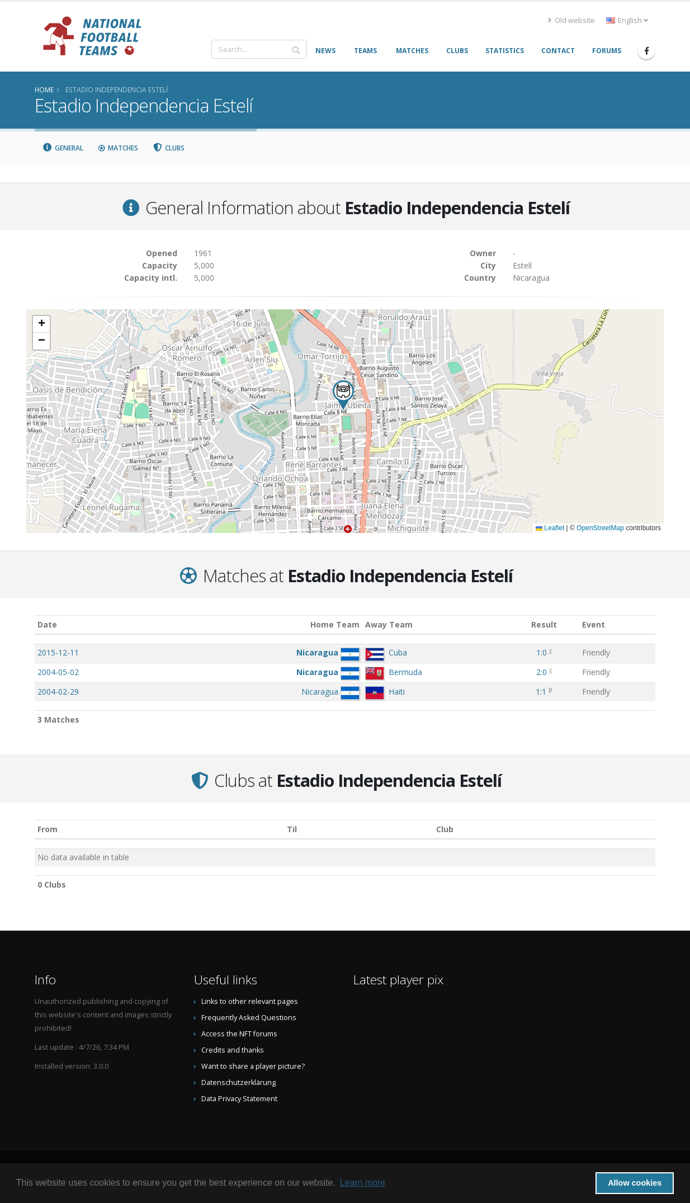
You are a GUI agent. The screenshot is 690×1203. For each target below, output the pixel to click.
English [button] (627, 20)
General (62, 148)
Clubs (169, 148)
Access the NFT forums (239, 1034)
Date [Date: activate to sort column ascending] (47, 624)
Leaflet (550, 528)
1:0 (541, 652)
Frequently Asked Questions (248, 1017)
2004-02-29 (58, 691)
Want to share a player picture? (253, 1066)
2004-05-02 (58, 672)
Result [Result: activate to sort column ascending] (544, 624)
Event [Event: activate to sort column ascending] (593, 624)
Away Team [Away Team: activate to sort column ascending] (389, 624)
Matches (118, 148)
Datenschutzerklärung (238, 1082)
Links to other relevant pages (249, 1001)
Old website (571, 20)
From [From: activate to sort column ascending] (47, 829)
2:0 (541, 672)
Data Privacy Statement (239, 1098)
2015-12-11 (58, 652)
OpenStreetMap (600, 528)
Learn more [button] (362, 1182)
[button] (343, 395)
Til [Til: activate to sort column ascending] (292, 829)
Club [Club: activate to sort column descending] (444, 829)
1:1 (541, 691)
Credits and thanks (232, 1050)
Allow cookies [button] (634, 1182)
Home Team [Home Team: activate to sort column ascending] (335, 624)
